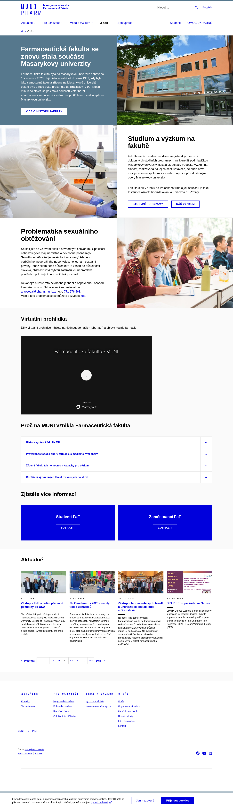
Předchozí (28, 660)
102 (90, 660)
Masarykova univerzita (34, 749)
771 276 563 (72, 291)
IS (28, 731)
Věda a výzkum (99, 694)
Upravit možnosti (101, 803)
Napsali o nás (28, 706)
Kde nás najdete (126, 721)
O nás (123, 694)
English (207, 7)
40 (59, 660)
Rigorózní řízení (61, 711)
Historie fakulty (125, 716)
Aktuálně (29, 694)
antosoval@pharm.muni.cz (38, 291)
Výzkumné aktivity (95, 701)
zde (83, 295)
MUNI (21, 731)
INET (35, 731)
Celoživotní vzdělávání (64, 716)
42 (71, 660)
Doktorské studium (62, 706)
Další (100, 660)
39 (52, 660)
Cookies (38, 753)
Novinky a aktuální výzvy (98, 706)
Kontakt (122, 726)
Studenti (175, 23)
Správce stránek (25, 753)
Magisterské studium (63, 701)
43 (78, 660)
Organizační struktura (129, 706)
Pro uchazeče (66, 694)
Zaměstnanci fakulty (128, 711)
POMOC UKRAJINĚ (198, 23)
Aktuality (25, 701)
